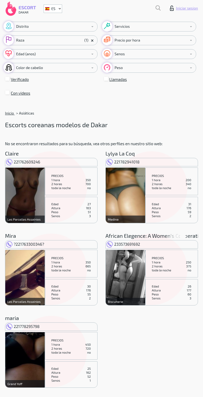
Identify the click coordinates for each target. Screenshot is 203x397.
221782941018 (123, 161)
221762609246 (23, 161)
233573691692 (123, 244)
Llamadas (118, 79)
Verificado (20, 79)
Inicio (10, 113)
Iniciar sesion (184, 8)
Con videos (20, 93)
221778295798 (23, 326)
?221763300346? (25, 244)
